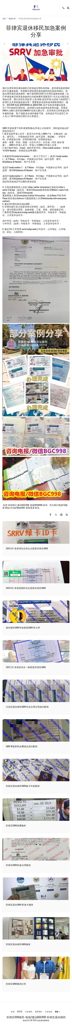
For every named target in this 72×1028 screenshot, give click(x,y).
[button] (3, 7)
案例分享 (12, 18)
